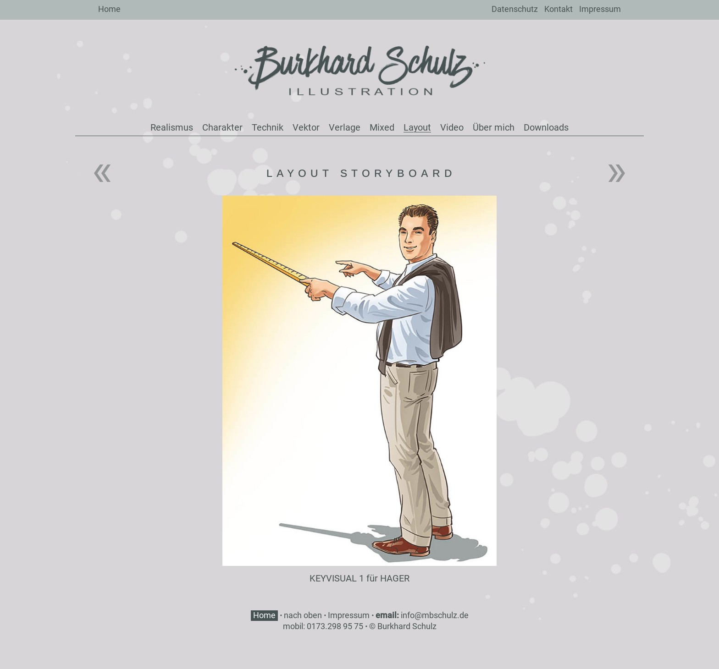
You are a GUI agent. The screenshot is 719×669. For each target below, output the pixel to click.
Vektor (306, 127)
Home (109, 9)
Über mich (493, 127)
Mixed (382, 127)
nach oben (303, 615)
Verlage (344, 127)
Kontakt (558, 9)
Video (452, 127)
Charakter (222, 127)
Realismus (171, 127)
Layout (417, 127)
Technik (267, 127)
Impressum (600, 9)
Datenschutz (515, 9)
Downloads (546, 127)
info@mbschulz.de (435, 615)
